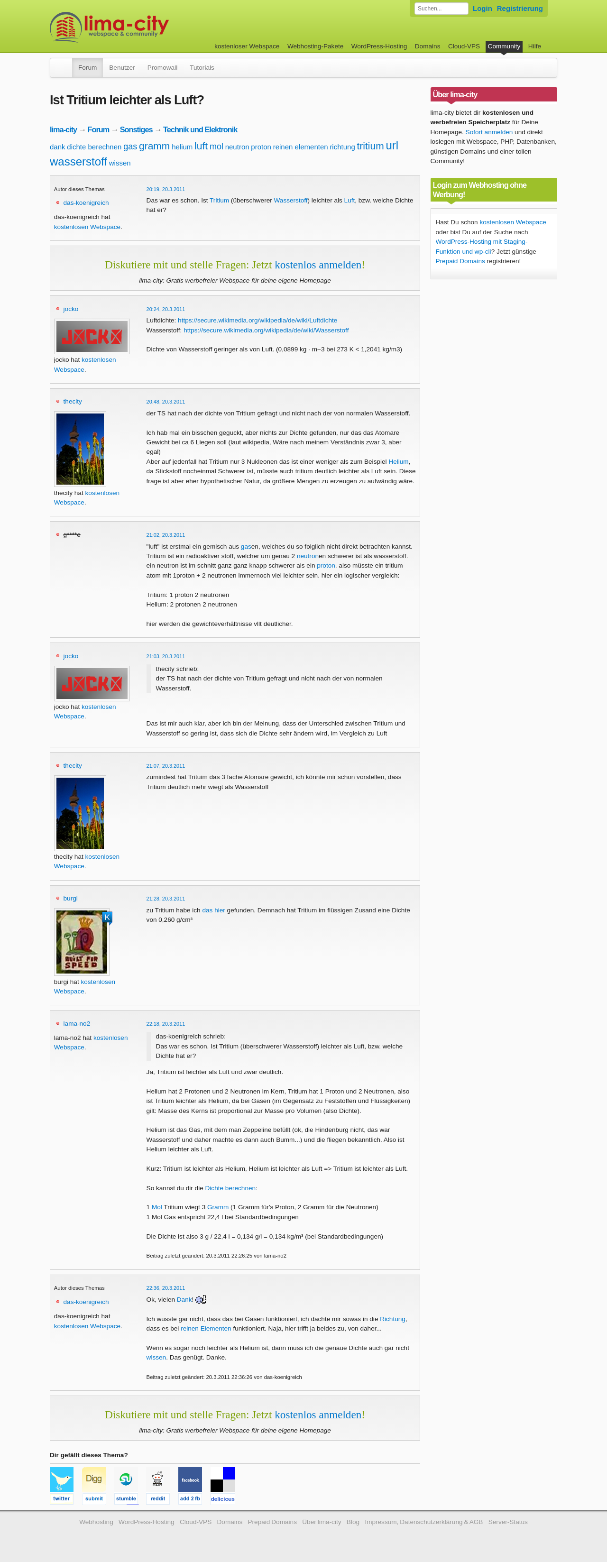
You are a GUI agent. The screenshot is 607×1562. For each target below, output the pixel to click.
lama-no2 (77, 1023)
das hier (213, 910)
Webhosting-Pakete (315, 46)
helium (182, 147)
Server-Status (508, 1521)
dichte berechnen (94, 147)
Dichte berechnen (230, 1188)
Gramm (218, 1207)
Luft (349, 200)
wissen (120, 163)
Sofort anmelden (489, 132)
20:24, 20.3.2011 (166, 309)
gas (130, 146)
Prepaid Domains (460, 261)
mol (216, 146)
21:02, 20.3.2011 (166, 535)
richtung (342, 147)
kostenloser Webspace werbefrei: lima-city (144, 27)
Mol (157, 1207)
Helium (398, 461)
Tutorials (202, 67)
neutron (237, 147)
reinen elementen (300, 147)
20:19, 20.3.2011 (166, 189)
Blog (353, 1521)
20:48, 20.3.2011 (166, 401)
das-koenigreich (86, 202)
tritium (370, 145)
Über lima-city (321, 1521)
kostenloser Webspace (246, 46)
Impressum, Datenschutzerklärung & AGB (424, 1521)
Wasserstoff (291, 200)
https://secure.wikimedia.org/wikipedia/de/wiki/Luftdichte (257, 320)
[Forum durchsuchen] (441, 8)
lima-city (63, 129)
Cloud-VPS (464, 46)
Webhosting (96, 1521)
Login (482, 8)
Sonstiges (136, 129)
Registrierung (520, 8)
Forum (87, 67)
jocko (71, 308)
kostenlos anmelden (318, 264)
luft (201, 145)
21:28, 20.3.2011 (166, 898)
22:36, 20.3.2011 (166, 1288)
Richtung (392, 1319)
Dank (184, 1299)
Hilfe (534, 46)
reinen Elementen (206, 1328)
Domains (428, 46)
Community (504, 46)
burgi (71, 898)
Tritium (219, 200)
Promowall (162, 67)
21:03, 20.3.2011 (166, 656)
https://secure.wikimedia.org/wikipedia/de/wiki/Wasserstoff (266, 330)
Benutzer (122, 67)
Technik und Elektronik (200, 129)
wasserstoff (78, 161)
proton (261, 147)
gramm (154, 145)
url (392, 145)
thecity (73, 401)
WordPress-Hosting (379, 46)
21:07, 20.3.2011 (166, 766)
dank (57, 147)
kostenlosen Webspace (87, 226)
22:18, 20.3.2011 (166, 1024)
